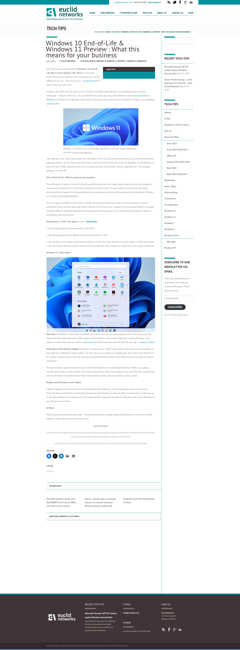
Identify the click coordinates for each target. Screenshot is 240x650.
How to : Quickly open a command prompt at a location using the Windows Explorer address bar (100, 502)
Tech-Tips (147, 13)
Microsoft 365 (90, 342)
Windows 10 (101, 61)
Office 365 (171, 155)
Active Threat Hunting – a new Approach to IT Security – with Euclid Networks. (178, 83)
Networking (169, 180)
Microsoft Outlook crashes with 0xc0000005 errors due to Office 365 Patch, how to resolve (61, 502)
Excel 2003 (172, 143)
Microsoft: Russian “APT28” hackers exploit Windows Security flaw (176, 70)
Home (92, 13)
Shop (190, 13)
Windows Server (171, 235)
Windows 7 (121, 61)
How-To (92, 61)
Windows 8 (131, 61)
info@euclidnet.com (123, 2)
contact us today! (147, 342)
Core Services (107, 13)
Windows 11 (112, 61)
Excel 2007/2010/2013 (177, 149)
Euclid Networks (69, 61)
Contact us (177, 13)
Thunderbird (170, 198)
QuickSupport (155, 2)
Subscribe (175, 307)
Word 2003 (172, 168)
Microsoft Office (171, 137)
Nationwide (91, 221)
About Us (162, 13)
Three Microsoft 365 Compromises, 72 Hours (139, 500)
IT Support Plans (128, 13)
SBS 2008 (171, 241)
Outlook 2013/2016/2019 (178, 162)
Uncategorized (171, 204)
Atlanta (85, 61)
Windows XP (142, 61)
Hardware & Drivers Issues (176, 124)
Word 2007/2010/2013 (177, 174)
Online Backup (171, 192)
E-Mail (167, 118)
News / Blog (169, 186)
